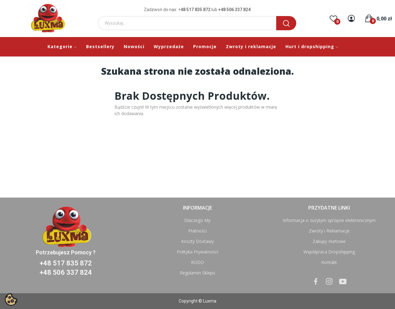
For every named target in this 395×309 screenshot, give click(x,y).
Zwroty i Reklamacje (329, 231)
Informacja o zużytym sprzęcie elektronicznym (329, 220)
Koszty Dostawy (197, 241)
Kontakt (329, 262)
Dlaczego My (197, 220)
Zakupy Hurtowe (329, 241)
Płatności (197, 231)
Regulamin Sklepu (197, 273)
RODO (197, 262)
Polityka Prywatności (197, 252)
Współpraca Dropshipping (329, 252)
